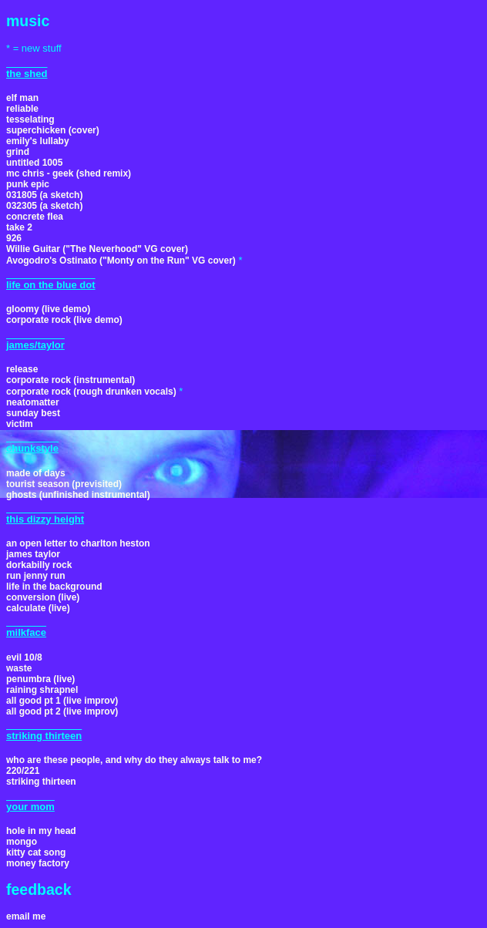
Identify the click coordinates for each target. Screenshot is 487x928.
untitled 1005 (34, 162)
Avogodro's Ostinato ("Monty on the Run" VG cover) (121, 260)
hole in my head (41, 830)
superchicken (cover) (52, 130)
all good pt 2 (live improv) (62, 711)
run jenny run (35, 575)
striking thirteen (41, 781)
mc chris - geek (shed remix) (68, 173)
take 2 (19, 227)
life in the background (54, 586)
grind (17, 151)
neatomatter (32, 402)
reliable (22, 108)
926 (14, 238)
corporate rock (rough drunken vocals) (91, 391)
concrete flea (34, 216)
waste (19, 668)
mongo (21, 841)
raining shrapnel (42, 689)
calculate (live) (38, 608)
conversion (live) (42, 597)
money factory (37, 863)
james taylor (33, 554)
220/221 (22, 770)
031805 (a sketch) (44, 195)
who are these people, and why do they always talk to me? (134, 760)
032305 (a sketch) (44, 205)
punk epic (27, 184)
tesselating (30, 119)
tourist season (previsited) (64, 484)
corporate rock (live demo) (64, 319)
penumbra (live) (40, 679)
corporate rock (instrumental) (70, 380)
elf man (22, 97)
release (22, 369)
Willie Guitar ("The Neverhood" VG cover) (97, 249)
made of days (35, 473)
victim (19, 424)
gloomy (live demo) (48, 309)
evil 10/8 (24, 657)
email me (25, 916)
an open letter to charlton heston (78, 543)
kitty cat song (35, 852)
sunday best (33, 413)
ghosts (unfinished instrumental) (78, 494)
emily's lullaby (37, 141)
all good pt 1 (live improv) (62, 700)
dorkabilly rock (39, 565)
